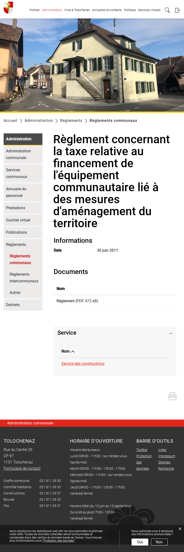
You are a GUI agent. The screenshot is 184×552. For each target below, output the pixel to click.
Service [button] (67, 334)
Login (177, 10)
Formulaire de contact (150, 365)
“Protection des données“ (58, 540)
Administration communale (18, 154)
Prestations (15, 208)
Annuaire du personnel (16, 192)
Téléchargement (151, 302)
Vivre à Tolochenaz (77, 10)
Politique (130, 10)
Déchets (13, 305)
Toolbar (142, 457)
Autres (15, 292)
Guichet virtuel (18, 220)
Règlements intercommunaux (24, 277)
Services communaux (16, 173)
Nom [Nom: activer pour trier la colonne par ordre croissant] (61, 288)
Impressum (166, 463)
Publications (16, 232)
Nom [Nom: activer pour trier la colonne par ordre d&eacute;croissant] (65, 353)
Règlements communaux (26, 259)
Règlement (66, 301)
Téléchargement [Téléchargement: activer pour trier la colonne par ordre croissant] (142, 288)
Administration (52, 10)
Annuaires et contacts (107, 10)
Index (162, 457)
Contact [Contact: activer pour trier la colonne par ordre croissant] (138, 353)
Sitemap (164, 470)
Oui (140, 542)
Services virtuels (149, 10)
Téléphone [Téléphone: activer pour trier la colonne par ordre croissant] (111, 353)
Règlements (16, 244)
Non (159, 542)
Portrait (35, 10)
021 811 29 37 (114, 365)
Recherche (166, 476)
